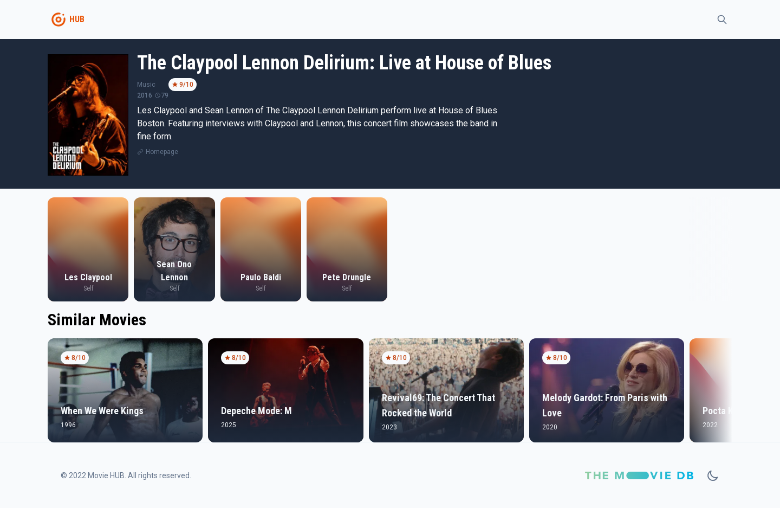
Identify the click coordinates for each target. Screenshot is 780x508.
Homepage (162, 152)
